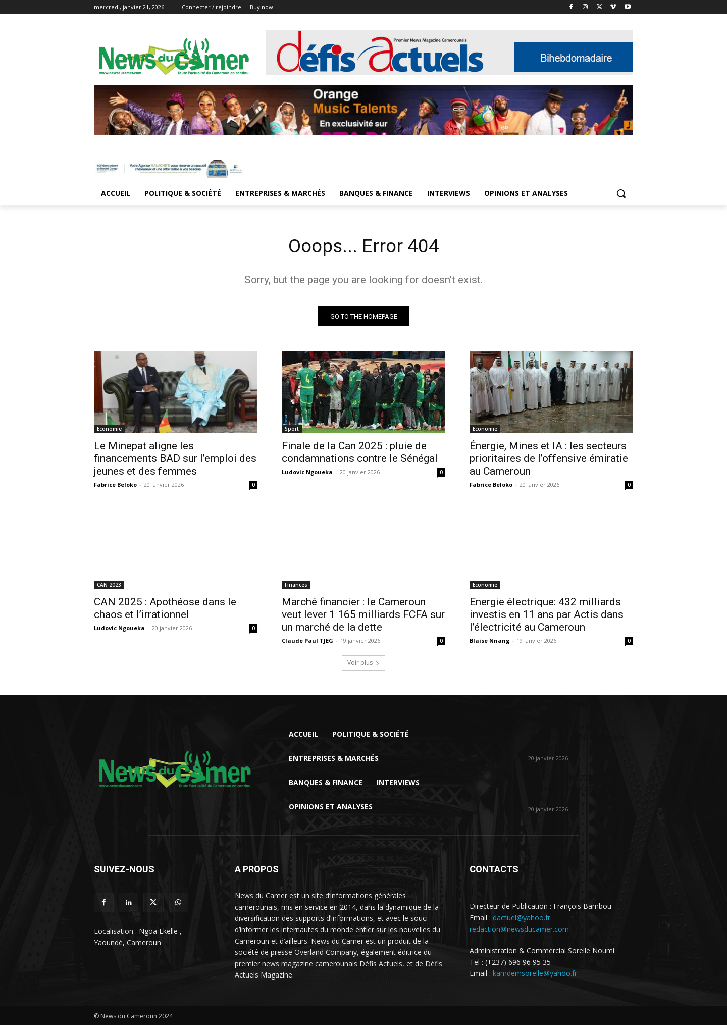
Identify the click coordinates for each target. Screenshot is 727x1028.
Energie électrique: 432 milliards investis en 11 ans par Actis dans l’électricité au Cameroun (547, 617)
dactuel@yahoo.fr (521, 919)
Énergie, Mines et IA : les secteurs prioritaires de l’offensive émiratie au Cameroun (549, 461)
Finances (296, 587)
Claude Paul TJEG (307, 643)
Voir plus (363, 665)
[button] (621, 193)
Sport (292, 431)
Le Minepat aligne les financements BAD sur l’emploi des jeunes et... (577, 740)
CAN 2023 (109, 587)
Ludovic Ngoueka (307, 474)
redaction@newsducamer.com (519, 931)
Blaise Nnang (489, 643)
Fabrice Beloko (115, 487)
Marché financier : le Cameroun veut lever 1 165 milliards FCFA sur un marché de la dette (363, 617)
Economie (109, 431)
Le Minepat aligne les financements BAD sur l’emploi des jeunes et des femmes (175, 461)
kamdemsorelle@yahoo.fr (535, 976)
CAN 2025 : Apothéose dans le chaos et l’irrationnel (165, 610)
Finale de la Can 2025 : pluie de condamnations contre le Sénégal (360, 454)
